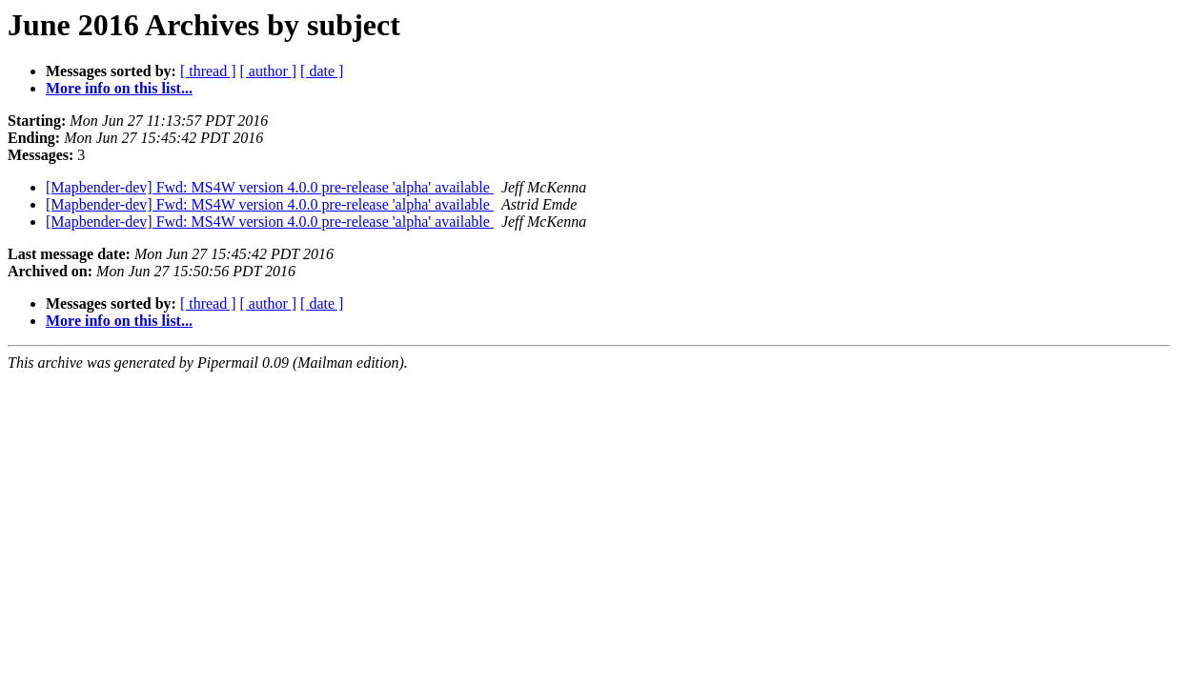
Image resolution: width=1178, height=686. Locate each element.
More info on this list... (119, 88)
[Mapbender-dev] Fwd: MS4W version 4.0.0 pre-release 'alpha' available (270, 187)
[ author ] (268, 71)
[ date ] (321, 71)
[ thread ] (208, 71)
